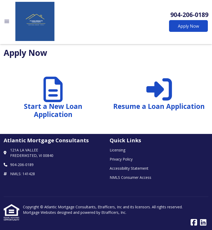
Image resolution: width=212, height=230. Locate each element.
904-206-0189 (189, 14)
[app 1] (53, 100)
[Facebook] (194, 222)
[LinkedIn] (203, 222)
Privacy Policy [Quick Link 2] (121, 159)
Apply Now (188, 26)
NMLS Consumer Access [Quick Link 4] (130, 177)
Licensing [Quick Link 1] (117, 150)
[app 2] (159, 100)
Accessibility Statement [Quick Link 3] (129, 168)
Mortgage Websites (40, 212)
